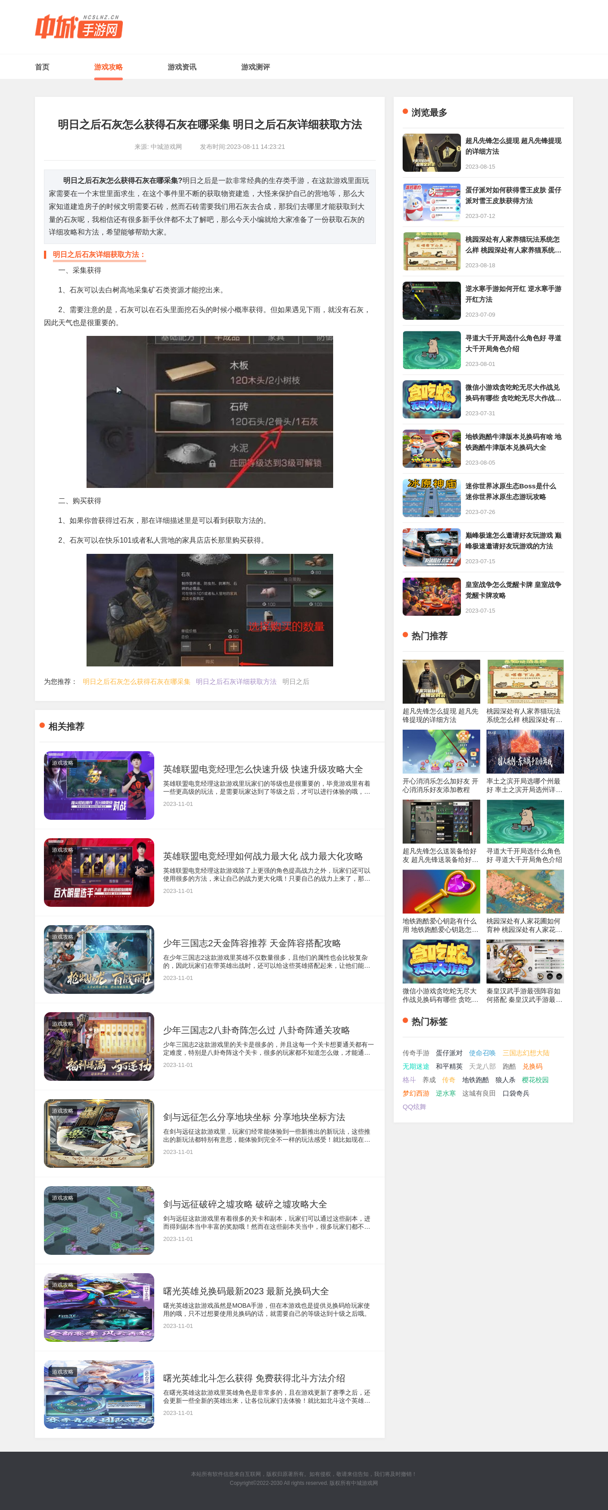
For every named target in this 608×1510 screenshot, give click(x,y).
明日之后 (295, 681)
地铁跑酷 (475, 1080)
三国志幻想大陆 (526, 1053)
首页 (42, 67)
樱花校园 (535, 1080)
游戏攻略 (108, 67)
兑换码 (532, 1066)
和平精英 (449, 1066)
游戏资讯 (182, 67)
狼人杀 (505, 1080)
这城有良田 (479, 1093)
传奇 (449, 1080)
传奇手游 (416, 1053)
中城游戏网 (364, 1483)
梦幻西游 (416, 1093)
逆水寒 (446, 1093)
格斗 (409, 1080)
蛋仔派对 (449, 1053)
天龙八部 (482, 1066)
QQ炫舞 (414, 1106)
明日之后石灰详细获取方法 (236, 681)
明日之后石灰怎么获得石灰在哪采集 (137, 681)
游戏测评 (255, 67)
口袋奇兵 (516, 1093)
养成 (429, 1080)
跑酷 (509, 1066)
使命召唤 (482, 1053)
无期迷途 (416, 1066)
